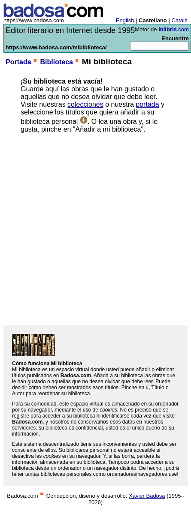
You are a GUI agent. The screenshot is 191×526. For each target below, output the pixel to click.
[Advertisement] (89, 229)
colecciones (85, 104)
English (125, 20)
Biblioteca (56, 62)
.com (173, 29)
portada (147, 104)
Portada (18, 62)
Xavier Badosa (147, 496)
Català (179, 20)
